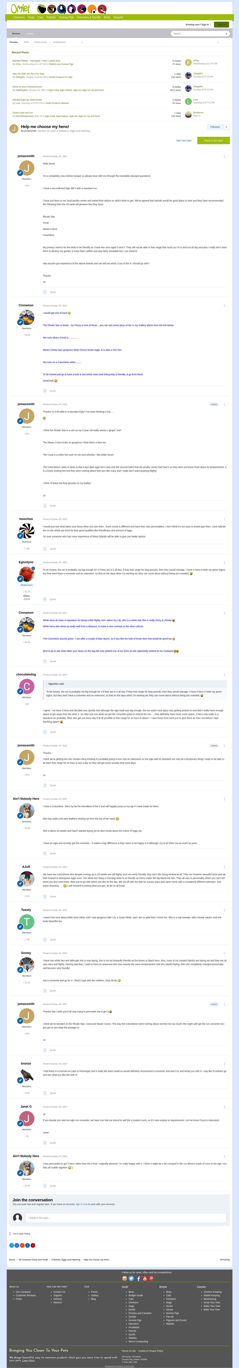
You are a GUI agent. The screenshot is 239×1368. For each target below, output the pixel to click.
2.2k (27, 896)
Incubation (134, 1327)
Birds (102, 9)
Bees (131, 1291)
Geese (169, 1309)
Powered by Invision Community (119, 1366)
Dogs (51, 9)
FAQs (19, 1299)
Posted (55, 156)
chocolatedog (26, 674)
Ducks (132, 1309)
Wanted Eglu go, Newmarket (27, 99)
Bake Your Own (212, 1309)
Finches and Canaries (140, 1313)
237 (26, 704)
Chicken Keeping (213, 1291)
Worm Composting (138, 1341)
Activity (29, 33)
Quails (132, 1334)
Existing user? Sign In (198, 24)
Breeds (163, 1286)
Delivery (57, 1299)
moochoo (26, 519)
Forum (94, 1291)
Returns (57, 1302)
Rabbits (71, 9)
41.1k (26, 591)
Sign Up (221, 24)
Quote (53, 292)
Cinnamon (26, 305)
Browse (16, 35)
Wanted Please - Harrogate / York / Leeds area (36, 60)
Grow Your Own (212, 1302)
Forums (14, 42)
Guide (125, 1286)
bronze (26, 1063)
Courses (201, 1286)
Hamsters (134, 1323)
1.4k (27, 939)
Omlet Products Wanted (57, 103)
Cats (61, 9)
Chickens (41, 9)
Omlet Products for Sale (60, 77)
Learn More (28, 1360)
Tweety (26, 910)
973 (26, 185)
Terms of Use (129, 1351)
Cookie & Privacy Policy (150, 1351)
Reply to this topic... (39, 1218)
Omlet (22, 9)
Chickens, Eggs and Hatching (74, 131)
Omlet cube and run (23, 112)
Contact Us (59, 1291)
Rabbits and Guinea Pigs (61, 64)
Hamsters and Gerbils (92, 9)
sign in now (82, 1204)
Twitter (131, 1278)
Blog (93, 1299)
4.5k (27, 1093)
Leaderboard (59, 42)
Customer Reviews (26, 1295)
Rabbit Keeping (212, 1295)
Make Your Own (212, 1306)
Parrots (132, 1330)
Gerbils (132, 1316)
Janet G (26, 1106)
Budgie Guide (136, 1295)
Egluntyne (26, 562)
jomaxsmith (26, 156)
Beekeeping (210, 1299)
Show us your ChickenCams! (27, 86)
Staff (26, 42)
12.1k (26, 982)
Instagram (124, 1278)
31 (27, 1136)
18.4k (26, 335)
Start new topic (184, 140)
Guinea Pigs (82, 9)
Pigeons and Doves (176, 1320)
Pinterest (151, 1278)
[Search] (189, 33)
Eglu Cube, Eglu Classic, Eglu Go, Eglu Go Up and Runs (76, 90)
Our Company (23, 1291)
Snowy (26, 953)
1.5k (27, 548)
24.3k (26, 828)
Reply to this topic (213, 140)
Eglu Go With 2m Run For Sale (28, 73)
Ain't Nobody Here (26, 798)
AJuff (26, 866)
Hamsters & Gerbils (89, 17)
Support (118, 17)
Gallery (95, 1295)
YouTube (144, 1278)
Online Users (40, 42)
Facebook (138, 1278)
